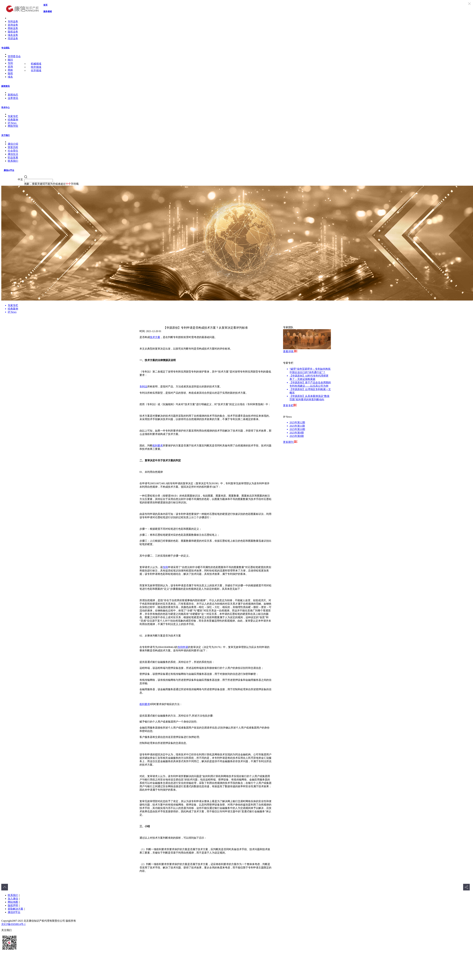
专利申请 (183, 647)
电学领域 (36, 67)
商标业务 (13, 28)
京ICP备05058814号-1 (13, 924)
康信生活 (13, 154)
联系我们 (13, 160)
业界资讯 (13, 98)
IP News (12, 122)
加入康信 (13, 898)
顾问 (10, 59)
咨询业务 (13, 24)
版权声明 (13, 905)
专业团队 (5, 48)
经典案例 (13, 119)
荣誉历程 (13, 147)
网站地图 (13, 902)
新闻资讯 (5, 86)
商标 (10, 70)
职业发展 (13, 157)
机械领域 (36, 63)
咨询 (10, 66)
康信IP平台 (9, 170)
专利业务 (13, 21)
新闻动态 (13, 94)
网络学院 (13, 126)
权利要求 (157, 445)
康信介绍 (13, 144)
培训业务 (13, 38)
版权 (10, 73)
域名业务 (13, 35)
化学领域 (36, 70)
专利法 (143, 386)
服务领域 (47, 11)
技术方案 (155, 337)
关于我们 (5, 135)
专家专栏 (13, 116)
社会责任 (13, 150)
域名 (10, 76)
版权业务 (13, 31)
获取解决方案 (15, 908)
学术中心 (5, 107)
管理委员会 (14, 56)
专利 (10, 63)
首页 (45, 5)
